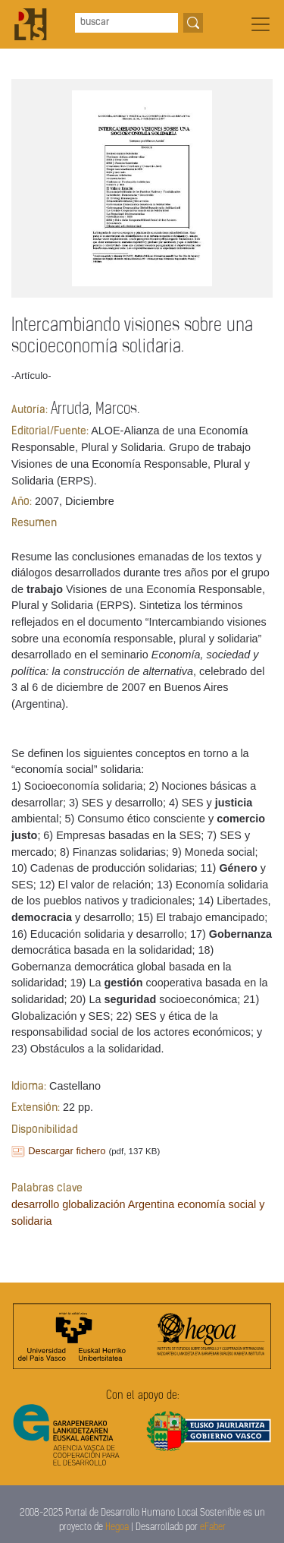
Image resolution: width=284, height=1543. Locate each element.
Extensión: (35, 1108)
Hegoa (117, 1527)
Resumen (34, 523)
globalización (93, 1204)
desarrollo (35, 1204)
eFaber (213, 1527)
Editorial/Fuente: (50, 431)
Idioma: (28, 1087)
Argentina (151, 1204)
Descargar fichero (66, 1150)
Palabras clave (47, 1188)
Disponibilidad (44, 1130)
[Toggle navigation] (260, 24)
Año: (21, 502)
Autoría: (29, 410)
